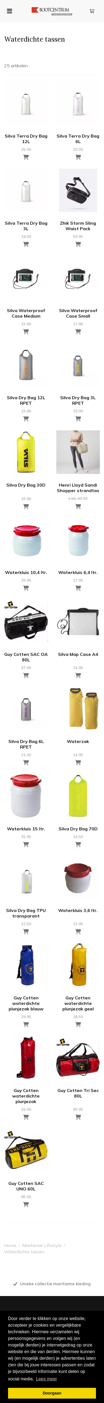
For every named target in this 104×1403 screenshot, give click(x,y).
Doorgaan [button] (52, 1393)
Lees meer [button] (46, 1379)
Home (10, 1245)
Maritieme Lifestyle (42, 1245)
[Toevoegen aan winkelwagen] (26, 157)
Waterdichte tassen (24, 1251)
